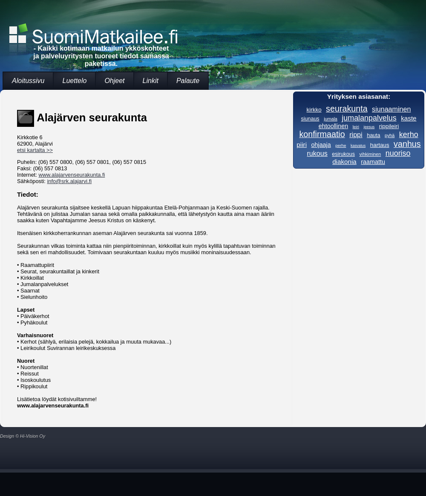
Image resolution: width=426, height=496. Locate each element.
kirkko (314, 109)
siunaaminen (391, 109)
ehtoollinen (333, 126)
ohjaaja (321, 144)
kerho (408, 134)
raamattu (373, 161)
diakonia (344, 161)
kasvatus (358, 145)
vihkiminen (370, 154)
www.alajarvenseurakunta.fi (72, 175)
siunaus (310, 119)
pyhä (389, 135)
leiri (356, 126)
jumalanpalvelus (369, 118)
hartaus (379, 145)
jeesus (368, 127)
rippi (355, 134)
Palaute (187, 80)
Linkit (150, 80)
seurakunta (347, 108)
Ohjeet (114, 80)
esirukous (343, 154)
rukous (317, 153)
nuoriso (398, 153)
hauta (373, 135)
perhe (340, 145)
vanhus (407, 144)
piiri (301, 144)
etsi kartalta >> (35, 150)
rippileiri (389, 126)
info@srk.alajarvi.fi (69, 181)
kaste (408, 118)
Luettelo (74, 80)
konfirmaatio (322, 134)
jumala (330, 118)
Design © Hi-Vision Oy (22, 436)
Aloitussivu (28, 80)
